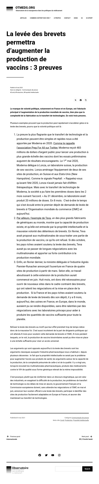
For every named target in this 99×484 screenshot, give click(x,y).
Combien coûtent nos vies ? (40, 18)
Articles (23, 18)
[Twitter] (75, 100)
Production (19, 92)
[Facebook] (81, 100)
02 (82, 18)
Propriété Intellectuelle (31, 92)
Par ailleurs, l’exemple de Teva (34, 218)
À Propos (57, 18)
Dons (76, 18)
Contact (67, 18)
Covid (13, 92)
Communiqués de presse (80, 418)
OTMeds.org (25, 7)
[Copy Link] (86, 100)
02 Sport (89, 18)
